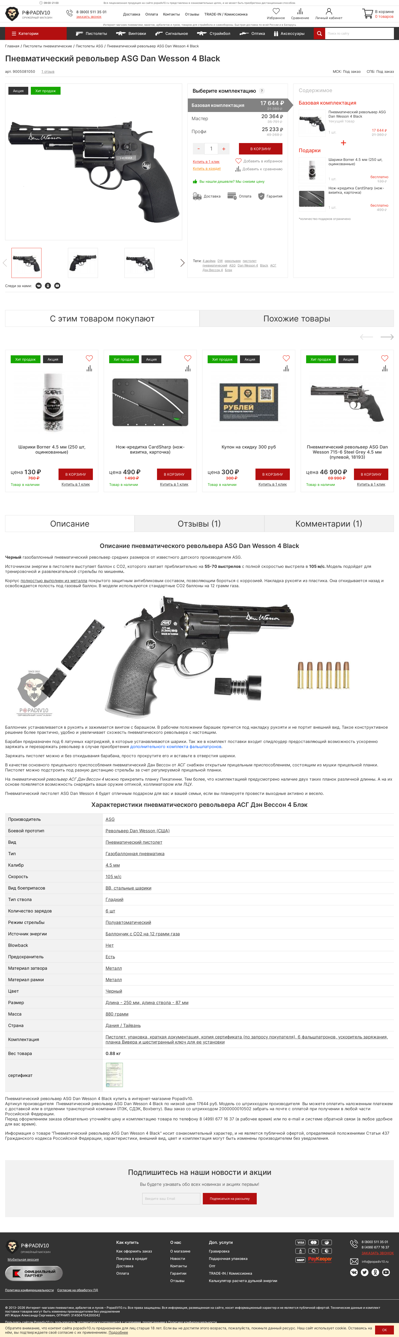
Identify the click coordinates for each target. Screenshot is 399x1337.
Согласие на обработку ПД (77, 1290)
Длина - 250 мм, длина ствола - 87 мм (147, 1002)
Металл (114, 968)
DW (220, 261)
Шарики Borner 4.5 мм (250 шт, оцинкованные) (52, 449)
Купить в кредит (207, 168)
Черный (114, 991)
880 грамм (117, 1014)
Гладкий (114, 899)
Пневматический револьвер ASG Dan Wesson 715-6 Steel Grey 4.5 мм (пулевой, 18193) (347, 452)
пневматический (215, 265)
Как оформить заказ (134, 1251)
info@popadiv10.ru (375, 1261)
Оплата (151, 14)
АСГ (273, 265)
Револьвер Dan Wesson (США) (138, 830)
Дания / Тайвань (123, 1025)
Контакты (171, 14)
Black (264, 265)
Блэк (228, 270)
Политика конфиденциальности (29, 1290)
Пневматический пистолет (134, 842)
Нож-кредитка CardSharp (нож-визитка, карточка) (356, 190)
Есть (110, 956)
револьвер (233, 261)
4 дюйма (209, 261)
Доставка (131, 14)
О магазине (180, 1251)
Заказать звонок (89, 16)
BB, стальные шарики (128, 888)
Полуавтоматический (128, 922)
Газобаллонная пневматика (135, 853)
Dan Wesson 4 (248, 265)
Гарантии (178, 1273)
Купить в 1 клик (206, 161)
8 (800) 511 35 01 (91, 12)
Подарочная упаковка (228, 1258)
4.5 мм (113, 865)
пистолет (249, 261)
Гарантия (274, 196)
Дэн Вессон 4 (213, 270)
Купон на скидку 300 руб (249, 446)
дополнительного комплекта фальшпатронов (175, 746)
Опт (212, 1266)
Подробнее (118, 1332)
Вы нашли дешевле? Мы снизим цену (232, 181)
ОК (384, 1330)
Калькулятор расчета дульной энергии (243, 1280)
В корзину (75, 474)
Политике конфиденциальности (192, 1322)
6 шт (110, 910)
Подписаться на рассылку (230, 1199)
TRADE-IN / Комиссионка (226, 14)
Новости (177, 1258)
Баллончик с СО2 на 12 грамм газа (143, 933)
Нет (110, 945)
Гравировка (219, 1251)
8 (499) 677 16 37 (375, 1247)
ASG (232, 265)
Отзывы (192, 14)
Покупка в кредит (132, 1258)
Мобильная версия (23, 1259)
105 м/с (113, 876)
